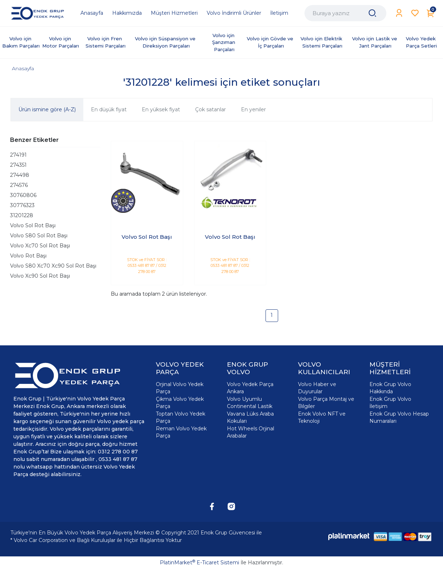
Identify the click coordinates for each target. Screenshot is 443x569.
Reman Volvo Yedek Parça (181, 432)
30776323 (22, 205)
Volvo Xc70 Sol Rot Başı (40, 245)
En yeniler (253, 109)
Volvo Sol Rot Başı (33, 225)
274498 (19, 175)
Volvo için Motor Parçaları (60, 42)
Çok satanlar (210, 109)
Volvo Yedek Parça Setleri (421, 42)
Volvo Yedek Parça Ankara (250, 388)
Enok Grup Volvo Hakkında (390, 388)
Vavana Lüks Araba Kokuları (250, 417)
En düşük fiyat (109, 109)
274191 (18, 155)
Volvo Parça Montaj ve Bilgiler (326, 402)
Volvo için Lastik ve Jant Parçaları (375, 42)
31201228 (21, 215)
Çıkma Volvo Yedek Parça (180, 402)
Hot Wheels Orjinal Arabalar (250, 432)
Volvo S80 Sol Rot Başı (38, 235)
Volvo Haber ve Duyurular (317, 388)
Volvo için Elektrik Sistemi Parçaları (322, 42)
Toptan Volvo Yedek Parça (180, 417)
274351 (18, 165)
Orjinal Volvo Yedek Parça (179, 388)
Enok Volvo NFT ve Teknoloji (322, 417)
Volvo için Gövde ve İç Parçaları (271, 42)
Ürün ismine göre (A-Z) (47, 109)
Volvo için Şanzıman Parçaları (224, 42)
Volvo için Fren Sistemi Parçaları (105, 42)
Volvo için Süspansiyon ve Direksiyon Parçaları (166, 42)
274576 (19, 185)
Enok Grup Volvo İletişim (390, 402)
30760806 (23, 195)
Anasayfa (23, 68)
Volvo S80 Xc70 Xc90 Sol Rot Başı (53, 266)
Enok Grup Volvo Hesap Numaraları (399, 417)
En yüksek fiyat (161, 109)
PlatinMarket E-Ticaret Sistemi (199, 562)
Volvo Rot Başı (28, 255)
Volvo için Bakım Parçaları (21, 42)
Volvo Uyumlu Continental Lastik (249, 402)
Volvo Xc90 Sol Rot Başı (40, 276)
